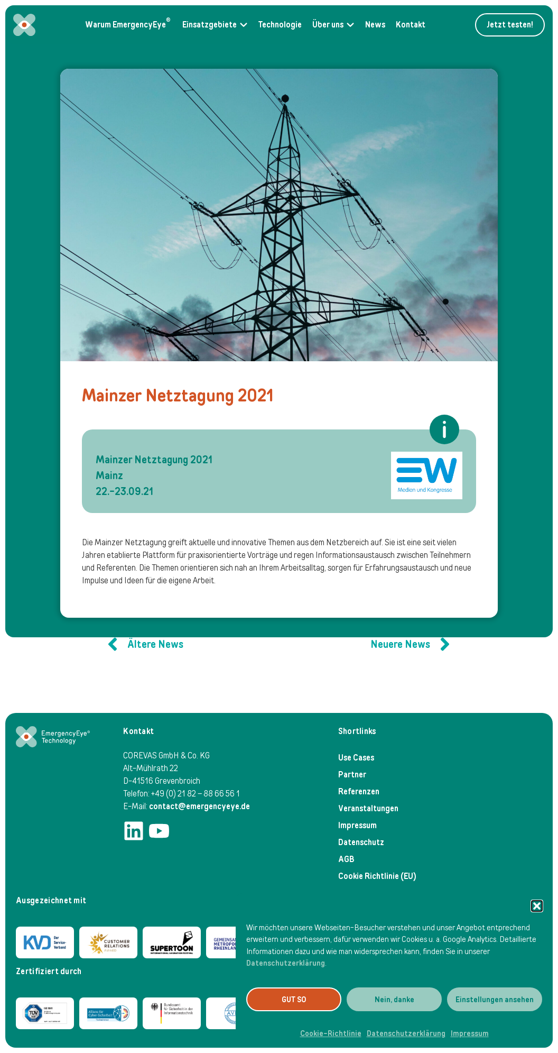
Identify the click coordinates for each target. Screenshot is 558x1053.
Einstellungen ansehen (494, 999)
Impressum (470, 1033)
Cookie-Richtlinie (330, 1033)
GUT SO (294, 999)
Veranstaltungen (368, 808)
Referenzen (358, 791)
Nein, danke (394, 999)
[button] (537, 906)
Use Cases (356, 758)
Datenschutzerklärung (285, 963)
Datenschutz (361, 842)
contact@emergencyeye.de (199, 806)
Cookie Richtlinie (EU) (377, 876)
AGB (346, 859)
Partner (352, 775)
